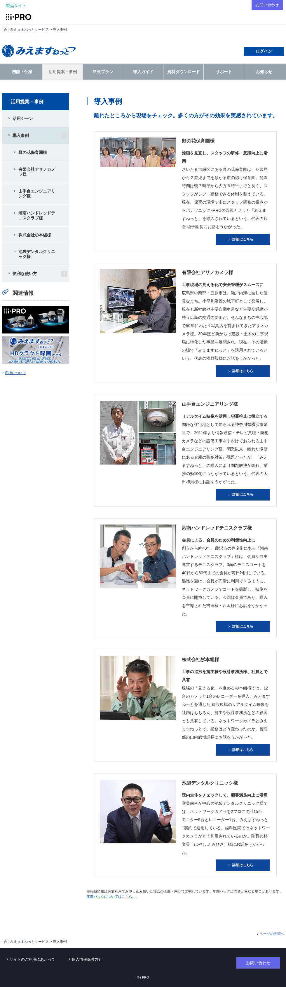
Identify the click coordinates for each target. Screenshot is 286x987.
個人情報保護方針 (87, 959)
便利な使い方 (25, 273)
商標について (15, 373)
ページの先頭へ (272, 934)
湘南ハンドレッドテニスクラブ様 (36, 215)
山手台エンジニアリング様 (36, 193)
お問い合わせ (266, 4)
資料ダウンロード (183, 71)
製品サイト (16, 5)
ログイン (264, 51)
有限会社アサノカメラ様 (36, 172)
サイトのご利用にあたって (32, 959)
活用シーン (23, 118)
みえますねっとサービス (29, 29)
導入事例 (21, 135)
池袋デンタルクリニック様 (36, 254)
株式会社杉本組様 (34, 235)
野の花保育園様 (32, 152)
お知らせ (264, 71)
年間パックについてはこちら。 (111, 897)
